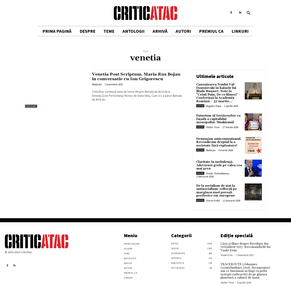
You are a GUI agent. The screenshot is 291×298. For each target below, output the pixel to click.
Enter (200, 105)
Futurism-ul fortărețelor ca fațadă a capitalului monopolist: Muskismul (218, 119)
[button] (248, 13)
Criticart (31, 106)
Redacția (96, 84)
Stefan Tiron (212, 127)
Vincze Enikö (213, 200)
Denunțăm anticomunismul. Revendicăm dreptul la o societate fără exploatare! (218, 142)
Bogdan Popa (213, 106)
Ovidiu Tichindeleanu (217, 173)
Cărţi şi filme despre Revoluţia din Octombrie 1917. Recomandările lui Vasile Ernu (245, 247)
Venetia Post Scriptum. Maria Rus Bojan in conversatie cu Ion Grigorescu (136, 77)
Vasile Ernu (226, 255)
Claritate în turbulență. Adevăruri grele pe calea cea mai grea (219, 165)
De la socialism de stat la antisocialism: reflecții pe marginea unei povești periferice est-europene (216, 191)
